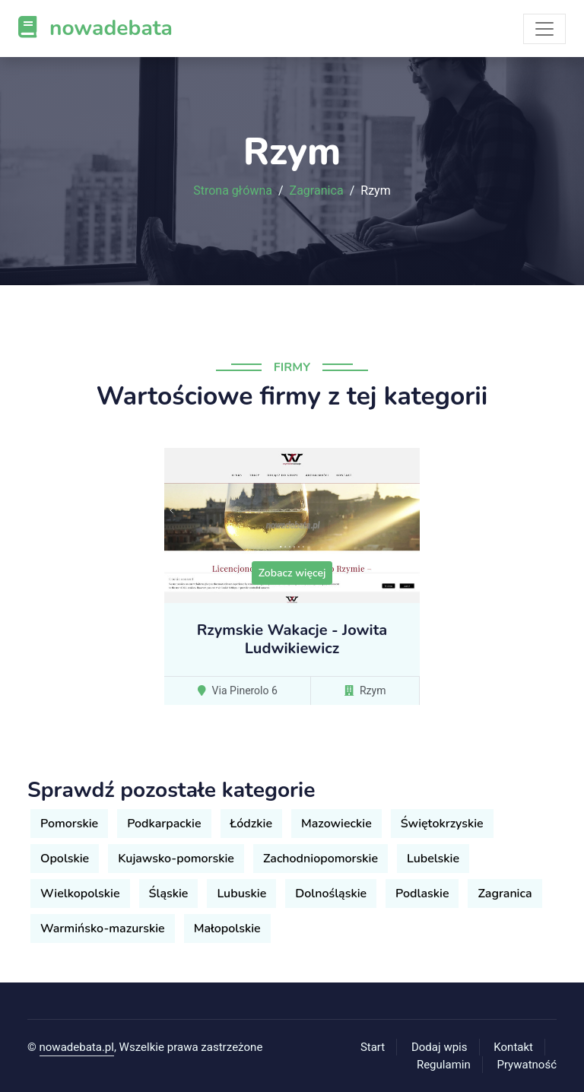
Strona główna (232, 191)
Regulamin (444, 1064)
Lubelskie (433, 858)
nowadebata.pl (77, 1047)
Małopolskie (227, 928)
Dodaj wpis (439, 1047)
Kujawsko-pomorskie (176, 858)
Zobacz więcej (292, 573)
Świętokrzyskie (442, 823)
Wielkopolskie (80, 893)
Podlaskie (422, 893)
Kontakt (513, 1047)
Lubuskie (241, 893)
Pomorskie (69, 823)
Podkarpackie (164, 823)
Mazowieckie (336, 823)
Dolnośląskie (331, 893)
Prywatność (527, 1064)
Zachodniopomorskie (320, 858)
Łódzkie (251, 823)
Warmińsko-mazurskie (102, 928)
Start (372, 1047)
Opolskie (64, 858)
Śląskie (169, 893)
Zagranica (317, 191)
